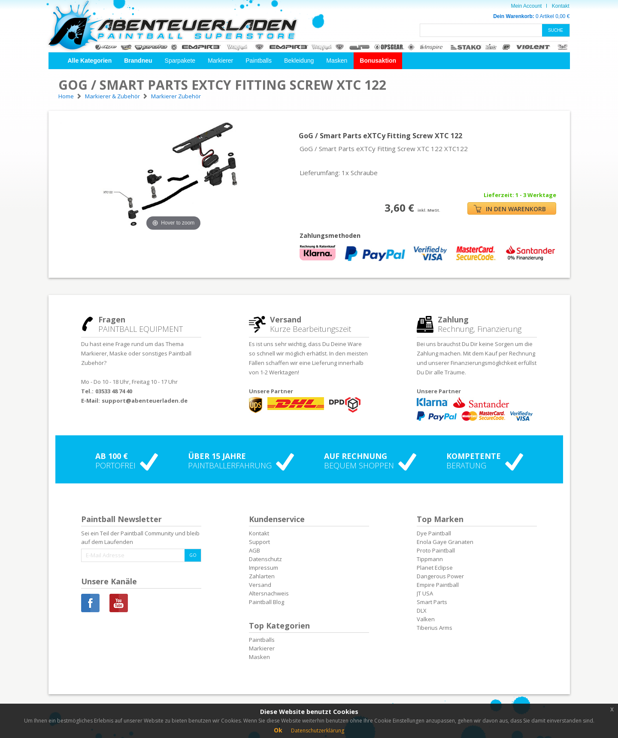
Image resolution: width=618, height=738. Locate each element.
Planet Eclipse (435, 567)
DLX (422, 610)
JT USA (425, 593)
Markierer (220, 60)
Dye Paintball (434, 533)
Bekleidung (299, 60)
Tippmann (430, 559)
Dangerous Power (440, 576)
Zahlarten (262, 576)
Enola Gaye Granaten (445, 542)
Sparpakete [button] (180, 60)
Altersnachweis (269, 593)
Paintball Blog (266, 602)
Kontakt (561, 6)
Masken (336, 60)
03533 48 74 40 (113, 391)
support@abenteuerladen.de (145, 400)
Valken (426, 619)
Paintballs (258, 60)
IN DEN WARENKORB (510, 209)
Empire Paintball (438, 585)
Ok (278, 730)
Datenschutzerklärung (317, 730)
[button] (90, 60)
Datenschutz (265, 559)
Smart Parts (432, 602)
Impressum (263, 567)
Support (259, 542)
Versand (260, 585)
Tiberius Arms (434, 628)
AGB (254, 550)
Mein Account (526, 6)
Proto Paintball (436, 550)
